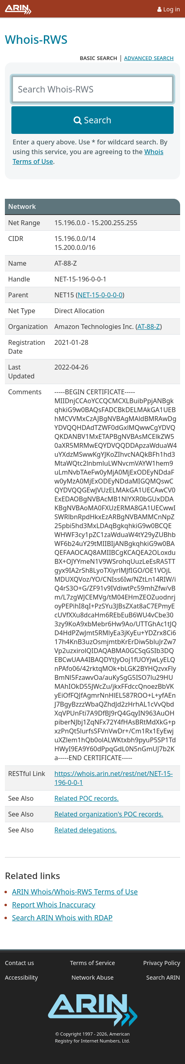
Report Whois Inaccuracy (54, 904)
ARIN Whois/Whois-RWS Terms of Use (75, 891)
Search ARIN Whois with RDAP (62, 917)
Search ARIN (163, 977)
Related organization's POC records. (108, 814)
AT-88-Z (148, 326)
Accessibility (21, 977)
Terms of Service (92, 963)
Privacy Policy (161, 963)
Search (97, 120)
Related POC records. (86, 798)
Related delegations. (85, 829)
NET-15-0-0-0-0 (100, 294)
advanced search (149, 57)
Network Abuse (93, 977)
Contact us (19, 963)
